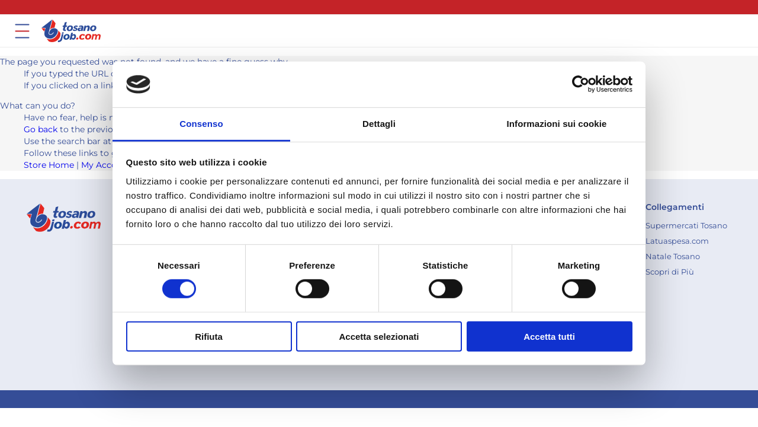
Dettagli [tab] (379, 124)
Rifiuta (209, 336)
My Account (106, 165)
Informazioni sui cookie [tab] (557, 124)
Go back (40, 129)
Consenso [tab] (201, 124)
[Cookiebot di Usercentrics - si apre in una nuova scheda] (580, 84)
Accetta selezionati (379, 336)
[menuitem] (686, 225)
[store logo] (71, 31)
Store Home (49, 165)
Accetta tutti (549, 336)
